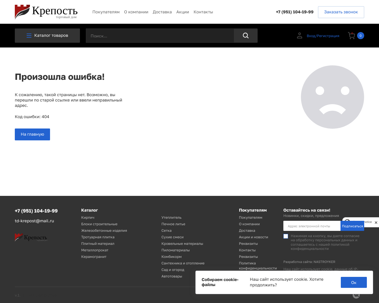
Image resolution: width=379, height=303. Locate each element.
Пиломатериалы (175, 250)
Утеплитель (171, 217)
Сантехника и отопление (183, 263)
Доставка (162, 12)
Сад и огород (172, 269)
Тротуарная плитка (97, 237)
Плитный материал (97, 243)
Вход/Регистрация (317, 35)
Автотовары (171, 276)
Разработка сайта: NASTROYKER (309, 262)
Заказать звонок (341, 12)
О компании (136, 12)
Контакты (203, 12)
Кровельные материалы (182, 243)
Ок (353, 282)
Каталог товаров (47, 35)
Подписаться (352, 226)
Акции (182, 12)
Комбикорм (171, 256)
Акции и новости (253, 237)
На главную (32, 134)
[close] (376, 222)
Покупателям (106, 12)
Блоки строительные (99, 224)
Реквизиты (248, 243)
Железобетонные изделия (104, 230)
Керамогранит (93, 256)
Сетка (166, 230)
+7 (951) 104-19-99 (295, 12)
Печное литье (173, 224)
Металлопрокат (94, 250)
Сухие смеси (172, 237)
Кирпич (87, 217)
